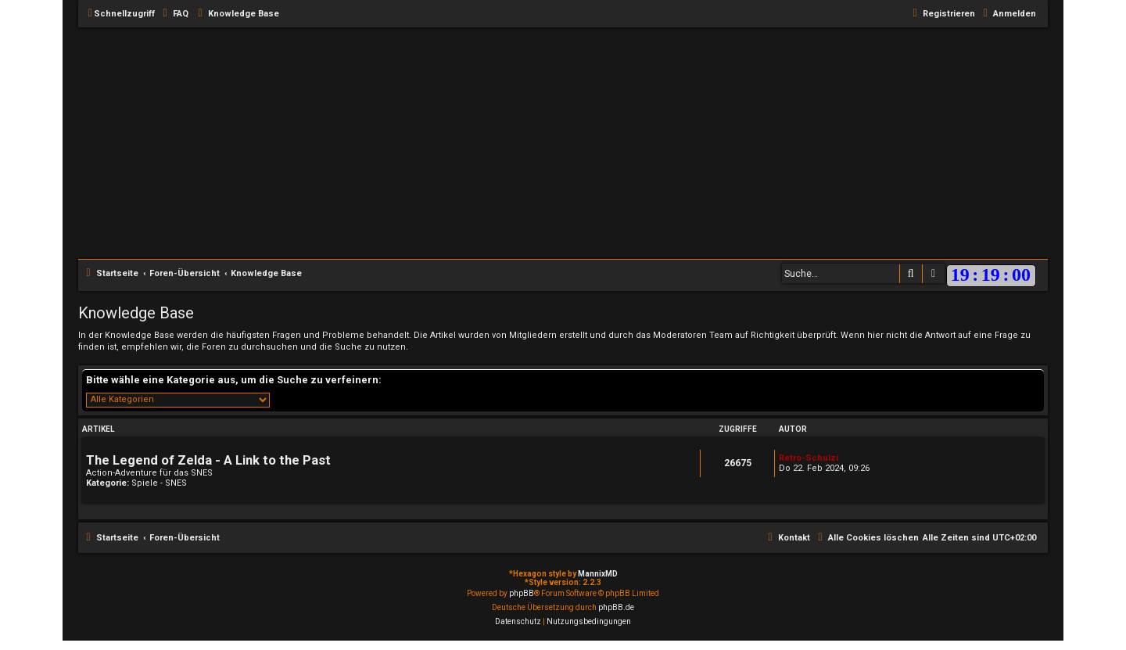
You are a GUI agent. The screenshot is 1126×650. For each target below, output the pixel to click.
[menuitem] (173, 14)
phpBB (521, 593)
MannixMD (598, 573)
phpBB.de (616, 607)
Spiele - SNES (159, 483)
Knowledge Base (136, 312)
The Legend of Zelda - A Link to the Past (208, 460)
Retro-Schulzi (808, 458)
